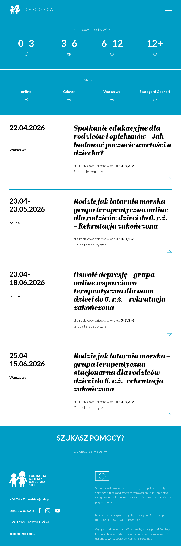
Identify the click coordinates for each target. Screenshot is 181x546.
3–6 (69, 43)
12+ (155, 43)
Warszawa (111, 91)
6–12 (112, 43)
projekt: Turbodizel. (22, 533)
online (26, 91)
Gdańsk (69, 91)
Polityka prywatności (29, 521)
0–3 (26, 43)
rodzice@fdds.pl (38, 499)
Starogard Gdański (155, 91)
